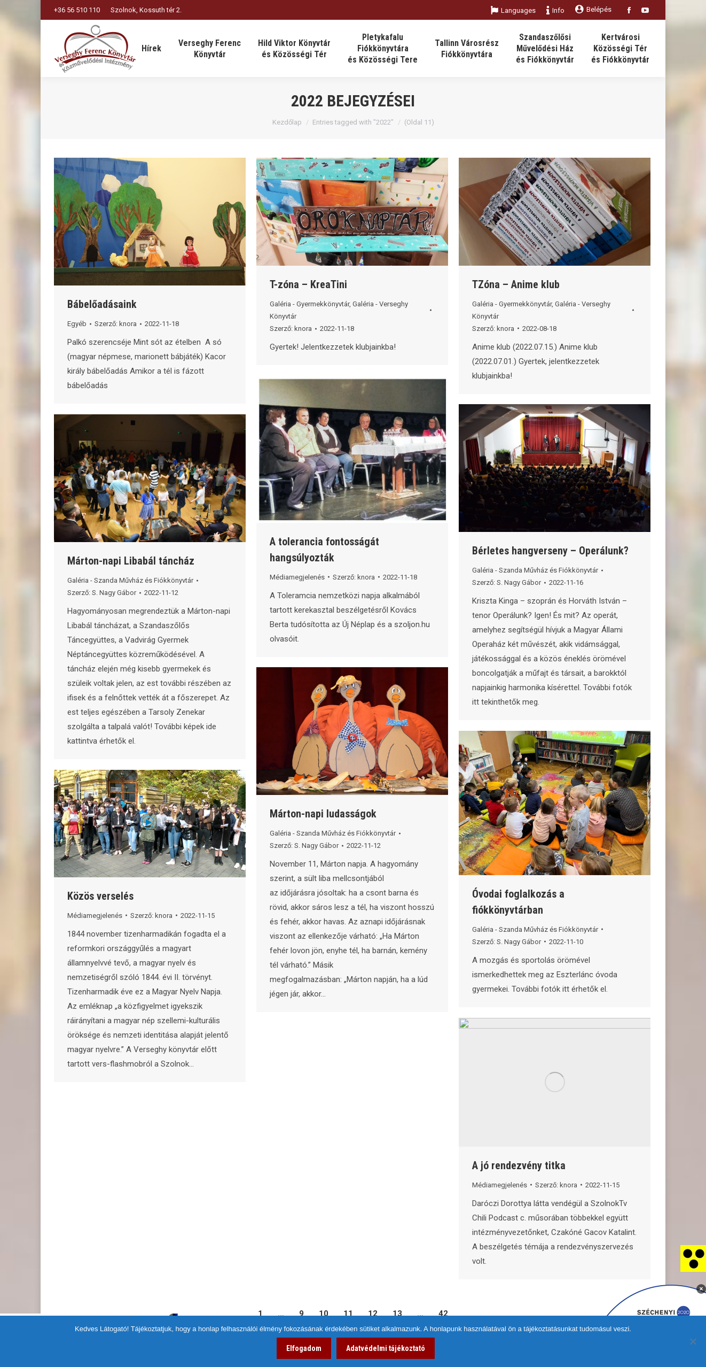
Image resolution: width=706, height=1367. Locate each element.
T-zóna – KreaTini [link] (308, 284)
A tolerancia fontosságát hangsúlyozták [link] (324, 549)
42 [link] (443, 1313)
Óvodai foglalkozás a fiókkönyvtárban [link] (518, 901)
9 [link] (301, 1313)
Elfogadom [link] (303, 1348)
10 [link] (323, 1313)
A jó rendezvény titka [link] (519, 1165)
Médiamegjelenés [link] (297, 577)
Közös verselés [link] (100, 896)
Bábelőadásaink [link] (102, 304)
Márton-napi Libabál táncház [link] (130, 560)
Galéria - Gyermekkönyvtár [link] (309, 304)
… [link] (281, 1313)
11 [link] (348, 1313)
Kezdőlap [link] (287, 122)
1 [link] (260, 1313)
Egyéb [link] (77, 324)
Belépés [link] (593, 9)
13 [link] (397, 1313)
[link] (693, 1258)
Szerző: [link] (116, 324)
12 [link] (373, 1313)
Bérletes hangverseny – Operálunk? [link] (550, 550)
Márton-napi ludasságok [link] (323, 813)
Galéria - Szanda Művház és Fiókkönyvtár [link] (535, 570)
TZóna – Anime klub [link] (516, 284)
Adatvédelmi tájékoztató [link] (385, 1348)
